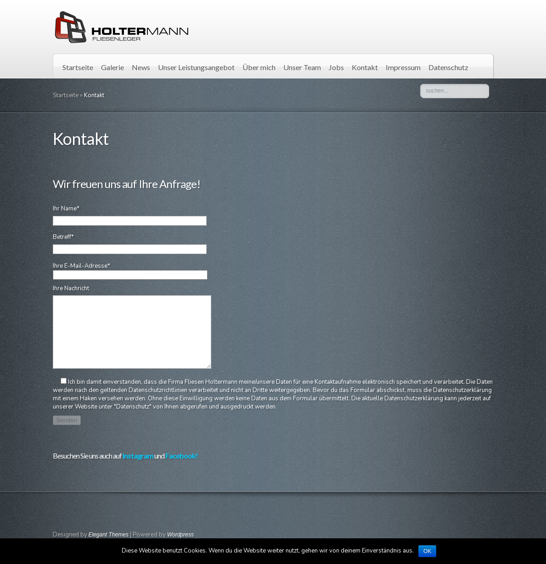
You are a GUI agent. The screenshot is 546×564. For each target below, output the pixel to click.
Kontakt (365, 67)
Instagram (138, 469)
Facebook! (181, 469)
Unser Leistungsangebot (196, 67)
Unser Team (302, 67)
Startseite (77, 67)
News (141, 67)
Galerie (112, 67)
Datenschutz (448, 67)
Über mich (259, 67)
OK (427, 551)
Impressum (403, 67)
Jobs (336, 67)
